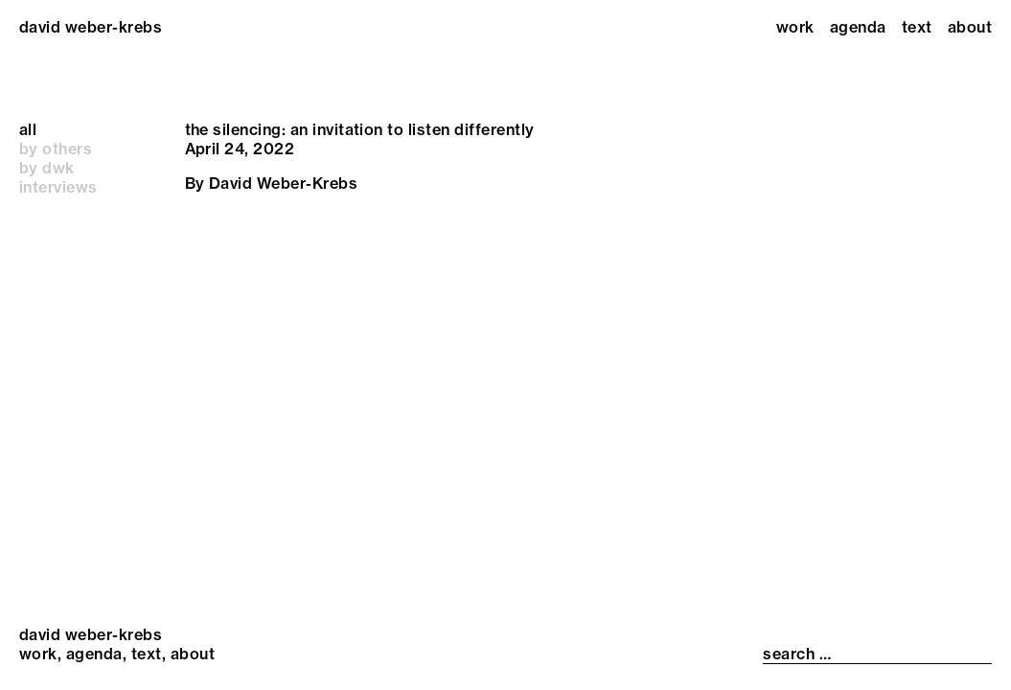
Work (795, 26)
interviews (58, 186)
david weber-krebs (90, 26)
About (970, 26)
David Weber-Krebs (283, 183)
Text (917, 26)
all (27, 129)
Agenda (858, 26)
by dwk (47, 167)
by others (55, 148)
